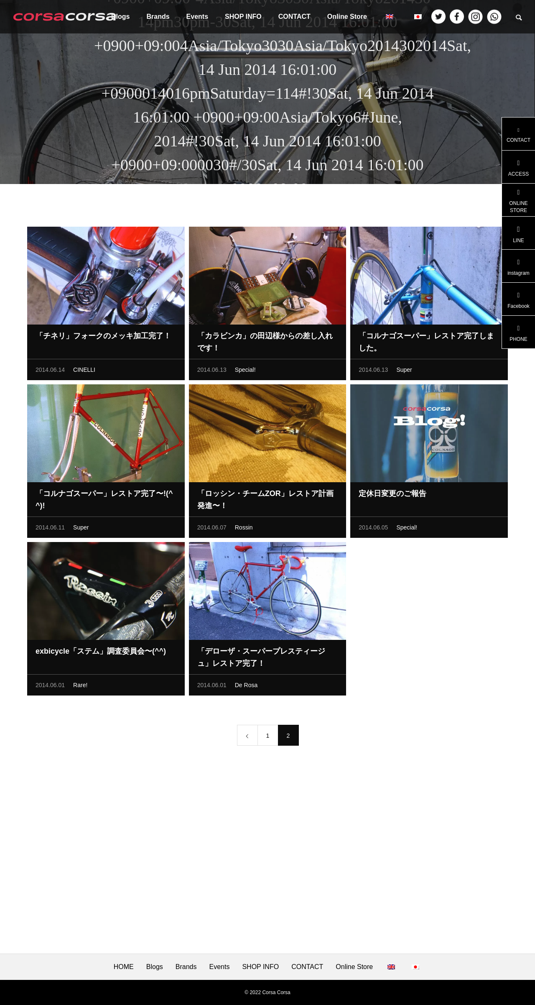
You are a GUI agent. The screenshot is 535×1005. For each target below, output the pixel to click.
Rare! (80, 687)
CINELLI (84, 371)
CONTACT (294, 16)
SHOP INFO (243, 16)
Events (197, 16)
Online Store (347, 16)
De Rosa (246, 687)
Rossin (244, 529)
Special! (245, 371)
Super (404, 371)
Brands (157, 16)
